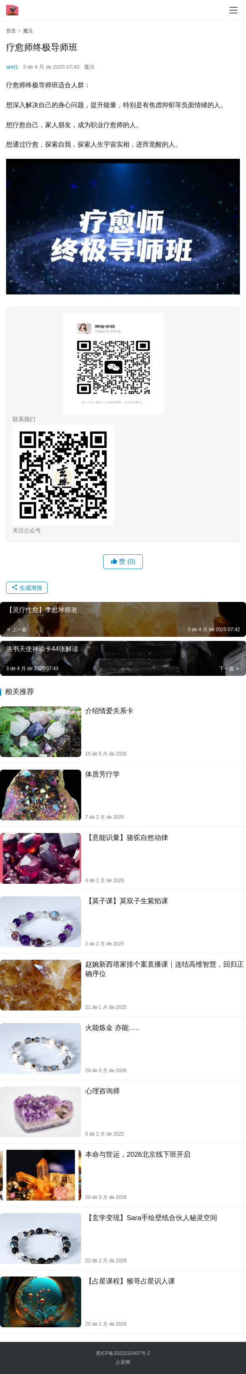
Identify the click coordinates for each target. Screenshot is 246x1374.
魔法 (89, 67)
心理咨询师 (102, 1091)
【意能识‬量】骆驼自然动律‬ (126, 838)
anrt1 (12, 67)
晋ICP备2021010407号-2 (123, 1353)
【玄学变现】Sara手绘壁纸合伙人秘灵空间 (151, 1218)
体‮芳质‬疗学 (102, 774)
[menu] (233, 10)
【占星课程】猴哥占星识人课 (130, 1281)
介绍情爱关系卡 (109, 711)
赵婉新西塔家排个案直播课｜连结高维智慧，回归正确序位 (164, 969)
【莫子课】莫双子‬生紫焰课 (126, 901)
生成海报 (26, 587)
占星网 (123, 1362)
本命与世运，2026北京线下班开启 (137, 1154)
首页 (11, 31)
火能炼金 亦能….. (112, 1028)
